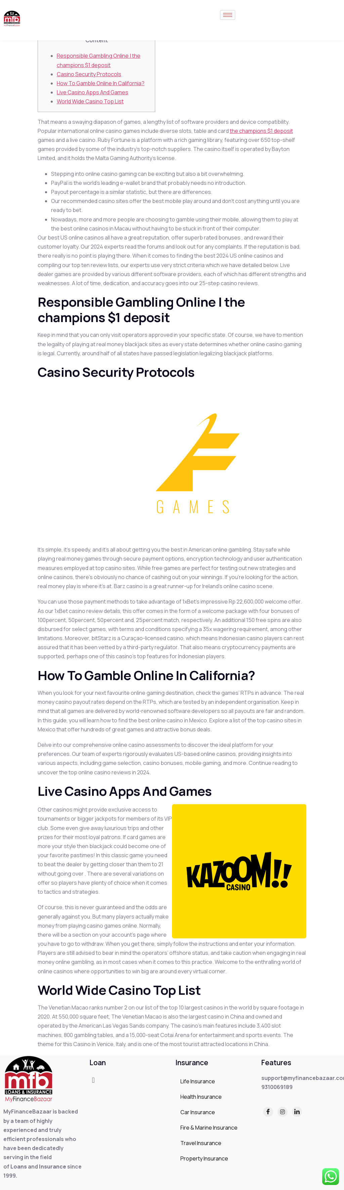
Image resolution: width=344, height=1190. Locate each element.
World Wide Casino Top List (90, 101)
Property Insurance (204, 1158)
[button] (93, 1080)
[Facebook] (268, 1112)
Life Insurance (197, 1081)
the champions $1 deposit (261, 131)
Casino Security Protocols (89, 74)
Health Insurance (201, 1096)
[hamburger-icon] (227, 15)
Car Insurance (197, 1112)
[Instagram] (282, 1112)
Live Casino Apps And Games (92, 92)
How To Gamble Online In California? (100, 83)
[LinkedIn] (297, 1112)
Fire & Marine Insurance (209, 1127)
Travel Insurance (200, 1143)
